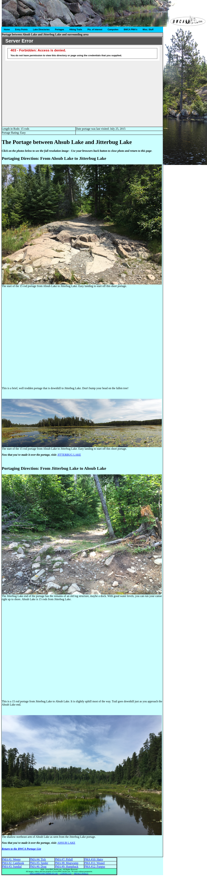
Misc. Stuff (148, 29)
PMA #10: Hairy (93, 859)
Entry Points (21, 29)
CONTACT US (65, 873)
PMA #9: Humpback (66, 866)
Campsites (113, 29)
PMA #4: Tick (38, 859)
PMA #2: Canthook (13, 862)
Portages (59, 29)
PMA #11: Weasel (94, 862)
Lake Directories (41, 29)
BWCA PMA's (130, 29)
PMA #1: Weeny (11, 859)
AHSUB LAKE (66, 842)
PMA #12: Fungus (94, 866)
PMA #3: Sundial (12, 866)
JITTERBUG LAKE (69, 454)
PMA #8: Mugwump (66, 862)
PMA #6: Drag (38, 866)
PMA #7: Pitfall (64, 859)
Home (7, 29)
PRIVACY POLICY (81, 873)
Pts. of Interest (94, 29)
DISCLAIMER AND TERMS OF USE (44, 873)
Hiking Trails (75, 29)
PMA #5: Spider (39, 862)
